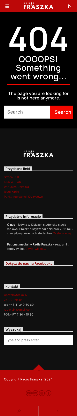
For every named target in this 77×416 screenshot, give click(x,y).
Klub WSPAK (12, 182)
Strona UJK (11, 177)
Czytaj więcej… (35, 248)
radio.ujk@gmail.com (18, 309)
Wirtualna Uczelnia (16, 186)
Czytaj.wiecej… (63, 233)
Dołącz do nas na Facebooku (29, 263)
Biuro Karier (11, 191)
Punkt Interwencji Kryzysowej (23, 196)
